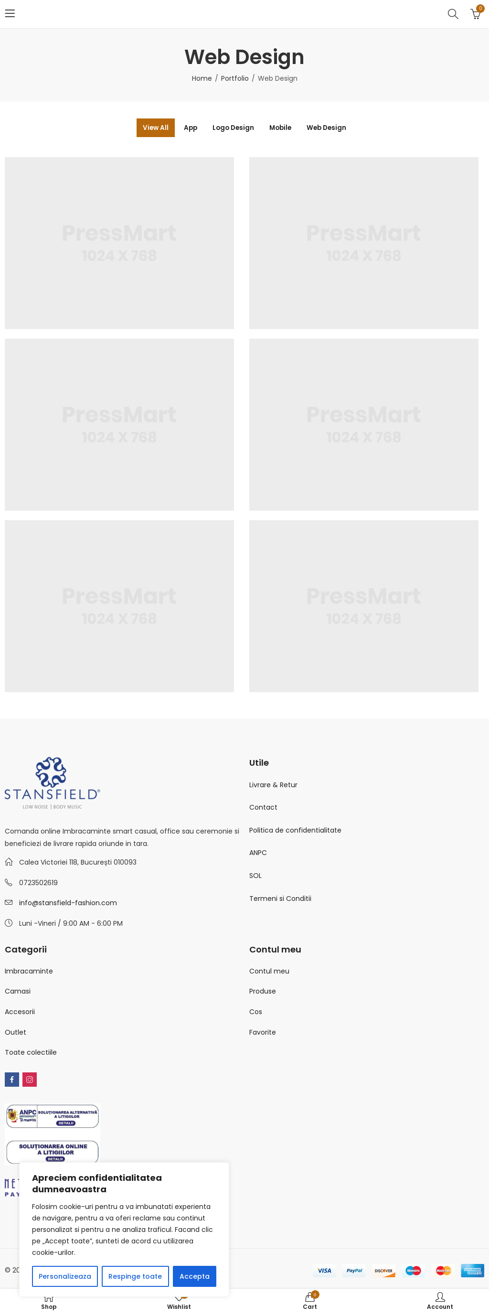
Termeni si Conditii (280, 899)
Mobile (284, 128)
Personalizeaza (65, 1276)
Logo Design (232, 128)
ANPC (258, 853)
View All (146, 128)
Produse (262, 991)
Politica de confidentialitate (295, 830)
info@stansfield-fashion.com (68, 904)
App (185, 128)
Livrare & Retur (273, 785)
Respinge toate (135, 1276)
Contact (263, 808)
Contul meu (269, 971)
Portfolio (235, 78)
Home (202, 78)
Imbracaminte (29, 971)
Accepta (195, 1276)
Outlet (15, 1033)
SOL (255, 876)
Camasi (18, 991)
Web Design (335, 128)
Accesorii (20, 1012)
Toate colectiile (31, 1053)
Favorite (262, 1033)
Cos (255, 1012)
